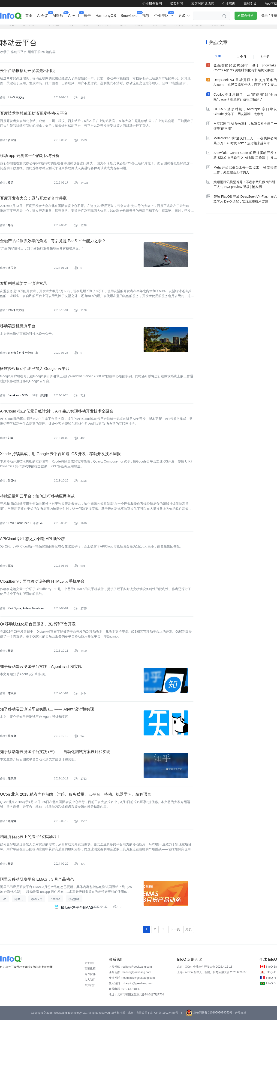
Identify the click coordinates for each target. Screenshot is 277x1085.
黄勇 (10, 194)
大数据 (140, 29)
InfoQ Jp (271, 1037)
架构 (123, 29)
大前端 (197, 29)
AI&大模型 (51, 29)
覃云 (10, 605)
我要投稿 (90, 1033)
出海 (70, 29)
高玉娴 (12, 286)
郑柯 (10, 240)
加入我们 (90, 1045)
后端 (85, 29)
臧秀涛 (12, 878)
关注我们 (90, 1050)
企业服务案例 (152, 3)
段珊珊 (43, 422)
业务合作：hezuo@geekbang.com (130, 1037)
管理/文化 (217, 29)
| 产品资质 (239, 1078)
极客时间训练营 (202, 3)
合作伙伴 (90, 1039)
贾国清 (12, 149)
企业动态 (7, 29)
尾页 (188, 994)
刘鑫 (10, 468)
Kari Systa (14, 650)
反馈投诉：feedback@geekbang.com (132, 1043)
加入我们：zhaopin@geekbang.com (131, 1048)
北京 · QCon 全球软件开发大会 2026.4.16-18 (204, 1032)
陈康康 (12, 742)
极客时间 (176, 3)
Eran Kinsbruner (18, 559)
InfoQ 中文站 (16, 103)
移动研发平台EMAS (77, 971)
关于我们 (90, 1028)
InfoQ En (271, 1032)
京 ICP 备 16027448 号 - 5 (166, 1078)
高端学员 (250, 3)
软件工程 (159, 29)
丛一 (42, 559)
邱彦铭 (12, 514)
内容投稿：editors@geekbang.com (130, 1032)
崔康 (10, 696)
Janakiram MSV (17, 422)
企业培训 (228, 3)
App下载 (271, 3)
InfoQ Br (271, 1048)
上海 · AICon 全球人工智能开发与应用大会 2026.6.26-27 (212, 1037)
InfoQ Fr (271, 1043)
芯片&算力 (104, 29)
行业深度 (29, 29)
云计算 (179, 29)
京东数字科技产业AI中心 (23, 377)
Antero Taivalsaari (33, 650)
